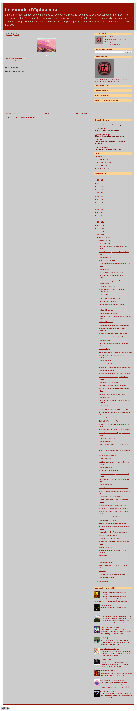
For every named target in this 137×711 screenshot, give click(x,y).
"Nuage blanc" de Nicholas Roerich (110, 298)
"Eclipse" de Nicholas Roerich (108, 438)
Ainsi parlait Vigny (104, 340)
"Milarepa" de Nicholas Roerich (108, 260)
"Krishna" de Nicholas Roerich (108, 470)
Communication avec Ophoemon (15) (112, 680)
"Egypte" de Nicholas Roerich (108, 455)
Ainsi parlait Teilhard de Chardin (109, 382)
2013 (99, 219)
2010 (99, 228)
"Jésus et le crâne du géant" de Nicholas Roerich (114, 373)
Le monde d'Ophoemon (32, 9)
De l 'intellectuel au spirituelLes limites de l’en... (113, 488)
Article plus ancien (82, 113)
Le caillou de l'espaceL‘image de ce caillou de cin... (115, 508)
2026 (99, 177)
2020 (99, 196)
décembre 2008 (104, 237)
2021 (99, 193)
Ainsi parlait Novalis (105, 459)
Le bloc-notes (99, 165)
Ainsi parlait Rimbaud (105, 467)
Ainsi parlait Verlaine (105, 418)
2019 (99, 199)
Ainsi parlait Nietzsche (106, 295)
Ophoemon (109, 36)
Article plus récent (10, 113)
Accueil (46, 113)
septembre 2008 (104, 581)
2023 (99, 186)
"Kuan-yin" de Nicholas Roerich (108, 364)
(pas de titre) (104, 638)
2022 (99, 189)
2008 (99, 235)
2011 (99, 225)
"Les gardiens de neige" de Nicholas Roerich (113, 385)
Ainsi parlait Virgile (104, 269)
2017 (99, 206)
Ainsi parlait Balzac (105, 257)
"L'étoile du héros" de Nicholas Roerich (111, 496)
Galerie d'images (14, 61)
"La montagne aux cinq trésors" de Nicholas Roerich (115, 352)
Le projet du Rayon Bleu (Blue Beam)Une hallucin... (115, 367)
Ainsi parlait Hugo (104, 349)
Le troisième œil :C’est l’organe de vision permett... (115, 429)
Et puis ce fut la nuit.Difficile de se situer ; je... (113, 532)
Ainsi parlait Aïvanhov (105, 406)
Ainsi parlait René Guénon (107, 577)
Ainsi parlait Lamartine (106, 322)
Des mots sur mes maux (107, 691)
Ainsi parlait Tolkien (105, 397)
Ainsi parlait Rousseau (106, 310)
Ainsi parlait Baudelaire (106, 562)
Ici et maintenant (100, 168)
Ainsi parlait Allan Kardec (106, 370)
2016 (99, 209)
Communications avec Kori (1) (108, 301)
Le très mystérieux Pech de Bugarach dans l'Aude (116, 616)
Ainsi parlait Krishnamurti (106, 441)
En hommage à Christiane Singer (109, 538)
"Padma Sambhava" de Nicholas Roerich (112, 574)
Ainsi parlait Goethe (105, 360)
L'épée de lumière (105, 605)
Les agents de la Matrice (107, 670)
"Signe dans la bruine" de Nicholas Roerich (112, 394)
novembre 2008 (104, 240)
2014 (99, 215)
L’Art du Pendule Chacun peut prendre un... (113, 505)
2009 (99, 232)
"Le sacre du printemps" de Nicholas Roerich (113, 337)
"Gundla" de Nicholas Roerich (108, 286)
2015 (99, 212)
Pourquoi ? (102, 571)
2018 (99, 202)
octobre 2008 (103, 244)
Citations (97, 157)
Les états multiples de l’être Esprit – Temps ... (113, 523)
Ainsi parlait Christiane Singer (109, 649)
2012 (99, 222)
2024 (99, 183)
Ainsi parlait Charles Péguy (107, 520)
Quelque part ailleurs (101, 162)
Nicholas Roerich (12, 35)
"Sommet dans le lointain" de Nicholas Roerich (113, 409)
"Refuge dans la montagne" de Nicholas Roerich (114, 325)
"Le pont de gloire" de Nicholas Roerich (111, 517)
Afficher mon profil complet (111, 44)
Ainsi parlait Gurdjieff (105, 484)
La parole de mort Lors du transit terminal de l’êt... (114, 334)
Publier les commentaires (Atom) (24, 117)
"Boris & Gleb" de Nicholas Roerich (110, 421)
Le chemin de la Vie (106, 660)
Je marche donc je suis (106, 547)
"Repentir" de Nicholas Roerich (108, 313)
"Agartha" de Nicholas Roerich (108, 535)
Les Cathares (103, 556)
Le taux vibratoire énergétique (109, 627)
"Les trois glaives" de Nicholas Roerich (111, 272)
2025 (99, 180)
